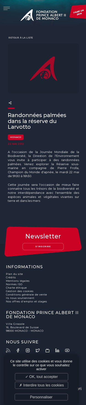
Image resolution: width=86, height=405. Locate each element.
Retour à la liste (20, 37)
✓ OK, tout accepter (41, 377)
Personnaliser (41, 397)
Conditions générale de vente (26, 294)
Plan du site (14, 274)
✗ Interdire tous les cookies (41, 385)
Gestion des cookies (19, 291)
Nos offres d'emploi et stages (26, 301)
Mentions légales (18, 280)
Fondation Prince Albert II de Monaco (43, 16)
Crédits (11, 277)
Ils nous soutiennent (20, 298)
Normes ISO (14, 284)
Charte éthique (16, 287)
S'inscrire (43, 246)
